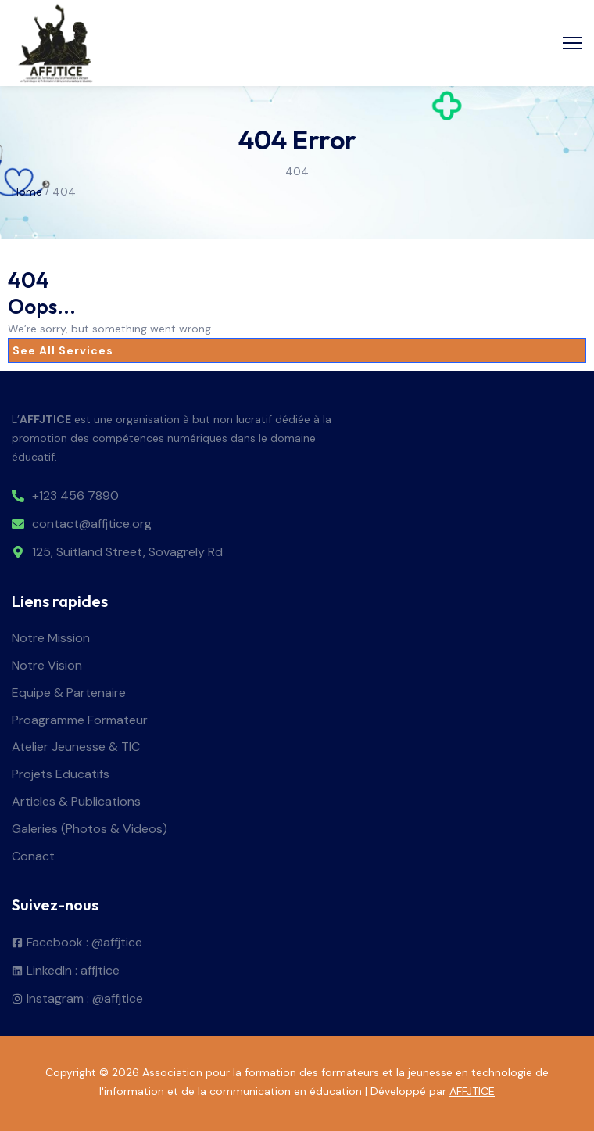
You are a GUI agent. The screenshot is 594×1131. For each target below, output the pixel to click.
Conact (33, 857)
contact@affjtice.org (92, 524)
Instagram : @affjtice (85, 999)
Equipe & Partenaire (69, 693)
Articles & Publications (76, 802)
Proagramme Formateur (80, 721)
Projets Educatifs (60, 775)
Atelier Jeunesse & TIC (76, 747)
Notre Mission (51, 639)
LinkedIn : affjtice (73, 971)
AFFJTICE (472, 1091)
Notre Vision (47, 666)
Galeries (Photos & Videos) (89, 829)
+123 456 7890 (75, 496)
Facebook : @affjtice (84, 943)
